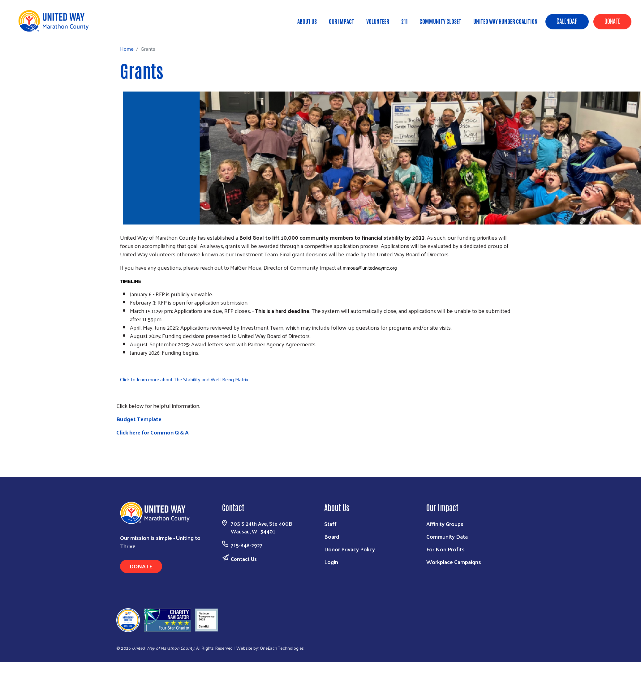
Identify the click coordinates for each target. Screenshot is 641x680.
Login (331, 562)
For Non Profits (445, 549)
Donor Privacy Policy (349, 549)
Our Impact (341, 21)
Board (331, 536)
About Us (307, 21)
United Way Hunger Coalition (505, 21)
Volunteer (377, 21)
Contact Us (244, 558)
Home (36, 30)
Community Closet (440, 21)
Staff (330, 523)
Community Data (447, 536)
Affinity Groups (444, 523)
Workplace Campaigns (453, 562)
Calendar (567, 21)
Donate (612, 21)
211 (404, 21)
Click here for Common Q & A (152, 432)
